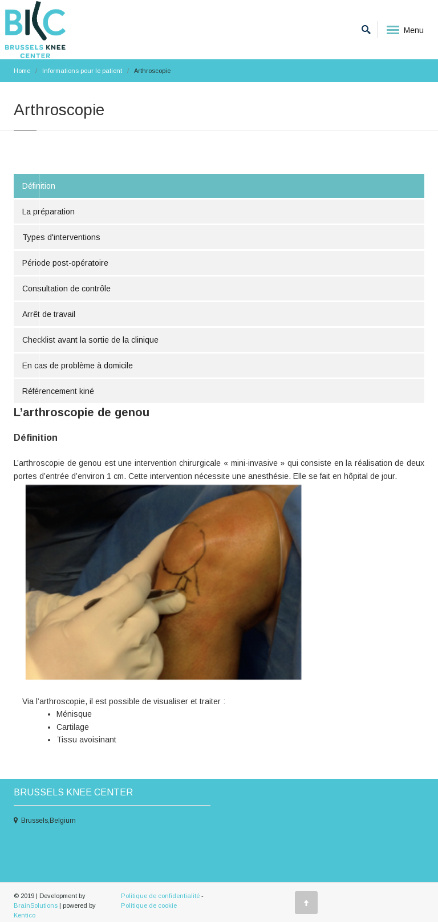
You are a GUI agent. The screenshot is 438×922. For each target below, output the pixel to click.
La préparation (48, 211)
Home (22, 70)
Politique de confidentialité (160, 895)
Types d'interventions (61, 237)
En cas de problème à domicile (77, 365)
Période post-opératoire (65, 262)
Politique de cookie (149, 905)
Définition (38, 185)
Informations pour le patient (82, 70)
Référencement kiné (58, 391)
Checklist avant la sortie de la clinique (90, 339)
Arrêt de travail (48, 314)
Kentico (24, 915)
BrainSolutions (36, 905)
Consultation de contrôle (66, 288)
